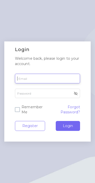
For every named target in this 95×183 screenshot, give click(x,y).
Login (68, 126)
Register (30, 126)
